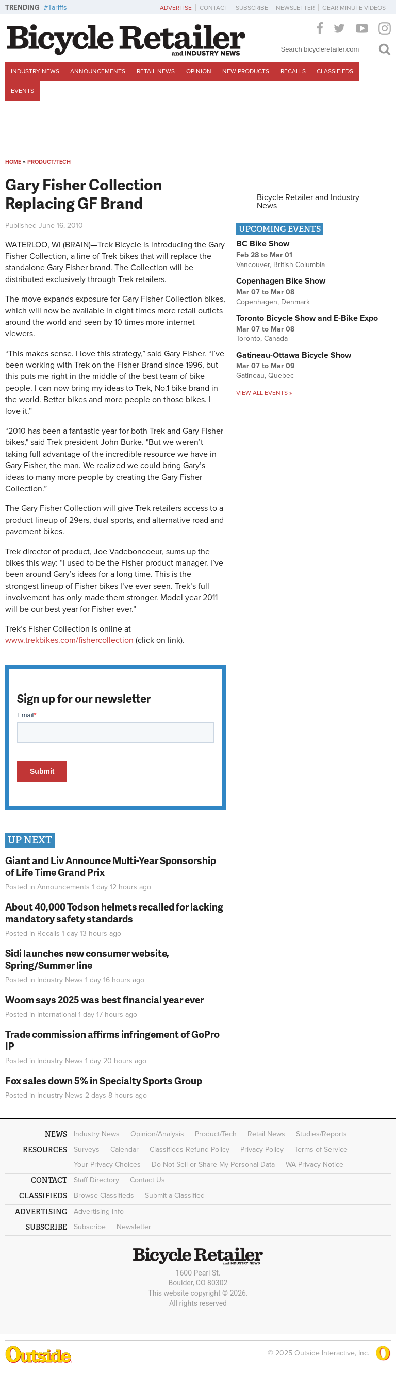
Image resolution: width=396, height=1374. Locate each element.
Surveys (87, 1149)
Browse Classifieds (104, 1195)
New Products (245, 71)
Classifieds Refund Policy (189, 1149)
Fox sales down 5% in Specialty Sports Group (103, 1080)
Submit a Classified (175, 1195)
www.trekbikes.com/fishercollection (69, 640)
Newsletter (295, 7)
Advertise (176, 7)
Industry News (35, 71)
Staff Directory (96, 1180)
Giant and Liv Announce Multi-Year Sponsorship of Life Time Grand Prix (110, 866)
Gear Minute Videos (354, 7)
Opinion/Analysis (157, 1134)
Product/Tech (49, 162)
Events (22, 90)
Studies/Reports (321, 1134)
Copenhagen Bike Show (280, 281)
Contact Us (147, 1180)
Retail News (156, 71)
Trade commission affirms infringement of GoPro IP (112, 1040)
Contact (214, 7)
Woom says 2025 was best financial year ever (104, 999)
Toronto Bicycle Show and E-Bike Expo (307, 318)
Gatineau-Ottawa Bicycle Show (293, 355)
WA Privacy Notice (314, 1164)
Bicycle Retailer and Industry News (308, 201)
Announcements (97, 71)
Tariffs (57, 7)
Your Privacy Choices (107, 1164)
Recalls (293, 71)
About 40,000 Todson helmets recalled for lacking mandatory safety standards (114, 912)
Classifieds (335, 71)
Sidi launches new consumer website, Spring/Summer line (87, 959)
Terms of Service (321, 1149)
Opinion (198, 71)
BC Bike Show (262, 244)
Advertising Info (99, 1211)
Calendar (124, 1149)
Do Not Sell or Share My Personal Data (213, 1164)
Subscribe (252, 7)
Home (13, 162)
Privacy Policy (262, 1149)
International (56, 1014)
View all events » (264, 392)
